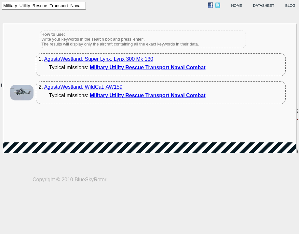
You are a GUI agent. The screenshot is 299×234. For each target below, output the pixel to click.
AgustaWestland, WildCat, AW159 (83, 87)
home (236, 5)
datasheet (263, 5)
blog (290, 5)
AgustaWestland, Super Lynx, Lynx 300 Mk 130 (98, 59)
